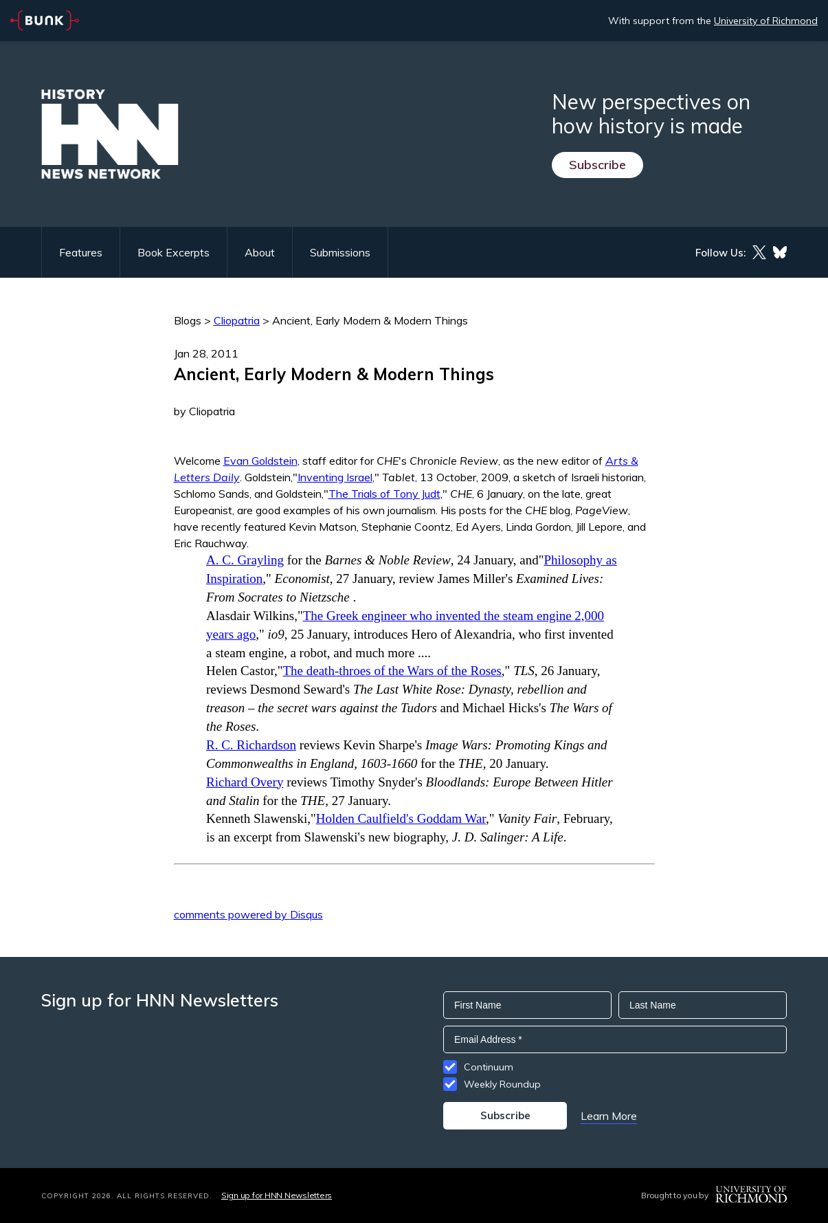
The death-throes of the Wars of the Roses (391, 670)
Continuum (488, 1067)
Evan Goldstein (260, 460)
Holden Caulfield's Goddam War (401, 818)
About (260, 252)
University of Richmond (766, 20)
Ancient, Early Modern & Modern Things (370, 320)
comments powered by (248, 914)
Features (80, 252)
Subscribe (597, 165)
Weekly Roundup (502, 1084)
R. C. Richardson (251, 745)
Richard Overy (244, 782)
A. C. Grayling (245, 560)
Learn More (609, 1116)
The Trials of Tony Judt (384, 493)
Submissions (340, 252)
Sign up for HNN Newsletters (276, 1195)
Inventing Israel (335, 477)
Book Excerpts (173, 252)
